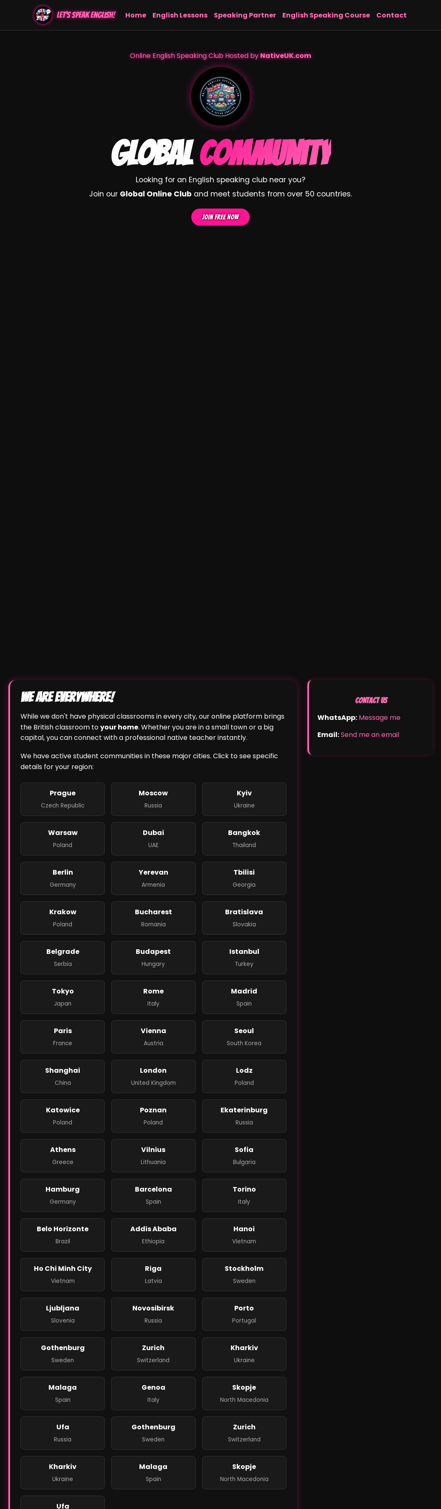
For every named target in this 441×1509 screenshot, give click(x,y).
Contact (391, 15)
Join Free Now (220, 217)
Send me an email (370, 734)
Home (135, 15)
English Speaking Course (326, 15)
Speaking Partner (245, 15)
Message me (379, 717)
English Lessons (180, 15)
